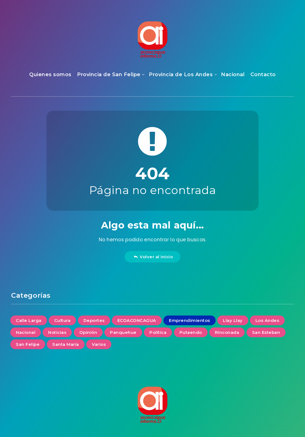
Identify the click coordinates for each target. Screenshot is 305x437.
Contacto (263, 74)
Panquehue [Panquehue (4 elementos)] (123, 332)
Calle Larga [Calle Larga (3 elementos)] (28, 320)
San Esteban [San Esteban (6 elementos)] (266, 332)
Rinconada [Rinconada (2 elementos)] (227, 332)
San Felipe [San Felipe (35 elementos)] (28, 344)
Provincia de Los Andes (181, 74)
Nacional (233, 74)
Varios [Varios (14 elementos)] (99, 344)
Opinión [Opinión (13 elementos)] (88, 332)
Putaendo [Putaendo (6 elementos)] (190, 332)
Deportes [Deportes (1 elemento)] (94, 320)
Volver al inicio (153, 256)
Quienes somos (50, 74)
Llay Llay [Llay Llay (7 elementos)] (233, 320)
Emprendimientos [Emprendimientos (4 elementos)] (189, 320)
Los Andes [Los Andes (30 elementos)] (267, 320)
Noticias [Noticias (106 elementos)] (57, 332)
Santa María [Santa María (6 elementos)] (65, 344)
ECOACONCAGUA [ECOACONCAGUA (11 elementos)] (136, 320)
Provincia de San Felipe (109, 74)
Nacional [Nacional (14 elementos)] (25, 332)
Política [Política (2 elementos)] (157, 332)
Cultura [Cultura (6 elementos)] (62, 320)
